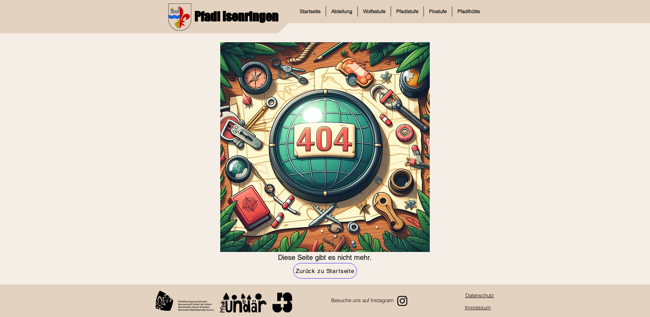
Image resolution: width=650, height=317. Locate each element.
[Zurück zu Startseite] (325, 271)
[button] (342, 11)
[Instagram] (402, 301)
